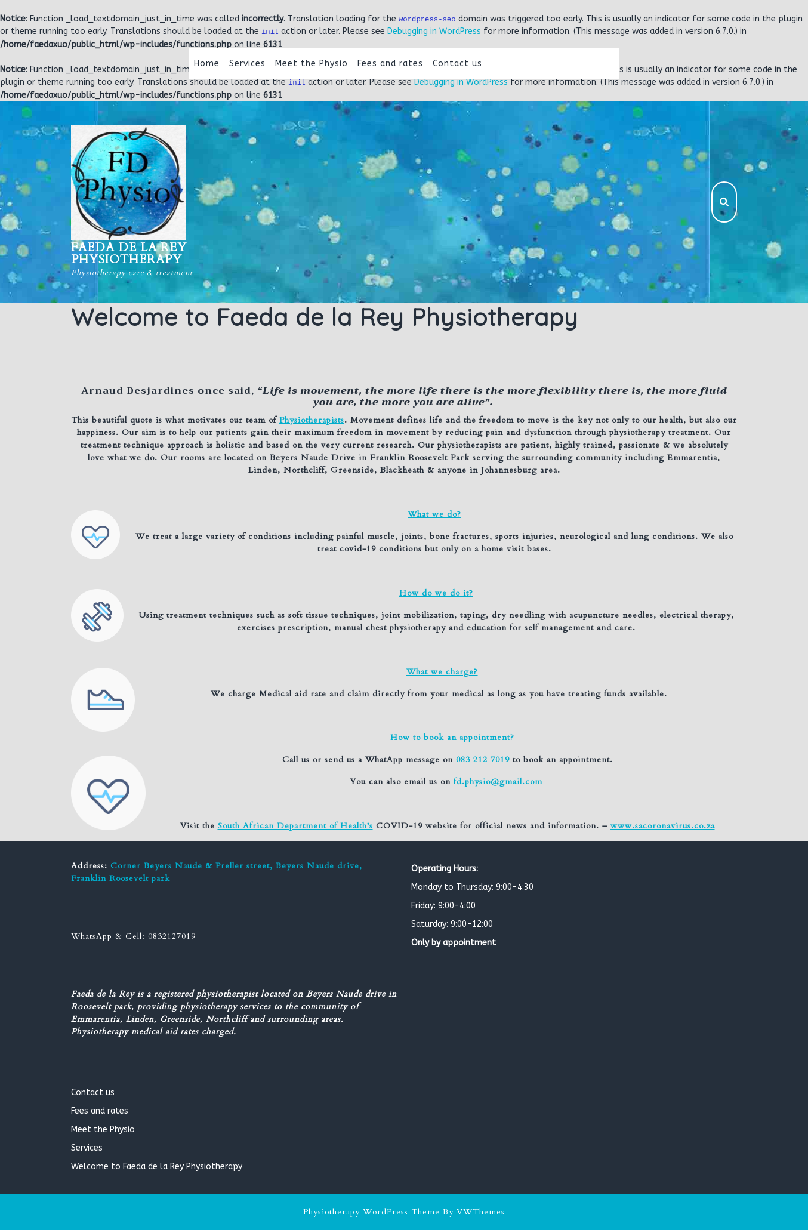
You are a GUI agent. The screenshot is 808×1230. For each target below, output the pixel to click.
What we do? (434, 514)
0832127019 (172, 936)
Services (247, 63)
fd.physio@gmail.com (499, 781)
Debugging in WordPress (434, 31)
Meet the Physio (311, 63)
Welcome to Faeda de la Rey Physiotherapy (156, 1166)
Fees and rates (390, 63)
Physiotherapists (311, 420)
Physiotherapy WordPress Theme (371, 1211)
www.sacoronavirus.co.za (662, 825)
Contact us (457, 63)
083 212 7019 (483, 759)
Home (207, 63)
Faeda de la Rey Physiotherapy (129, 253)
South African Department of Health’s (295, 825)
